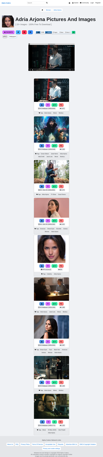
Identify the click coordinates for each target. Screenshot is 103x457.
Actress (65, 228)
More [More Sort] (68, 32)
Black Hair (57, 349)
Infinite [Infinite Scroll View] (48, 32)
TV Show (53, 194)
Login (92, 3)
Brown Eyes (51, 228)
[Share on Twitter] (18, 32)
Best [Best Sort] (61, 32)
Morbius (61, 113)
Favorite (8, 32)
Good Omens (62, 194)
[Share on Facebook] (30, 32)
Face (50, 349)
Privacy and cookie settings (51, 448)
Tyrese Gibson (45, 153)
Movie (55, 113)
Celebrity (49, 274)
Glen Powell (61, 430)
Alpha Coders (6, 3)
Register (98, 3)
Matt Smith (41, 156)
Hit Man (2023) (52, 430)
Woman (48, 10)
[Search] (47, 2)
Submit (75, 3)
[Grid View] (38, 32)
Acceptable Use (50, 444)
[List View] (42, 32)
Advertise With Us (71, 444)
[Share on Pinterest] (24, 32)
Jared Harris (54, 153)
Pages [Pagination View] (55, 32)
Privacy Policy (25, 444)
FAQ (17, 444)
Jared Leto (50, 156)
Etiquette (60, 444)
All (5, 36)
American (42, 228)
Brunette (58, 228)
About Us (10, 444)
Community (84, 3)
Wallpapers (12, 36)
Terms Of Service (37, 444)
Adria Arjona (57, 10)
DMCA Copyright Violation (88, 444)
